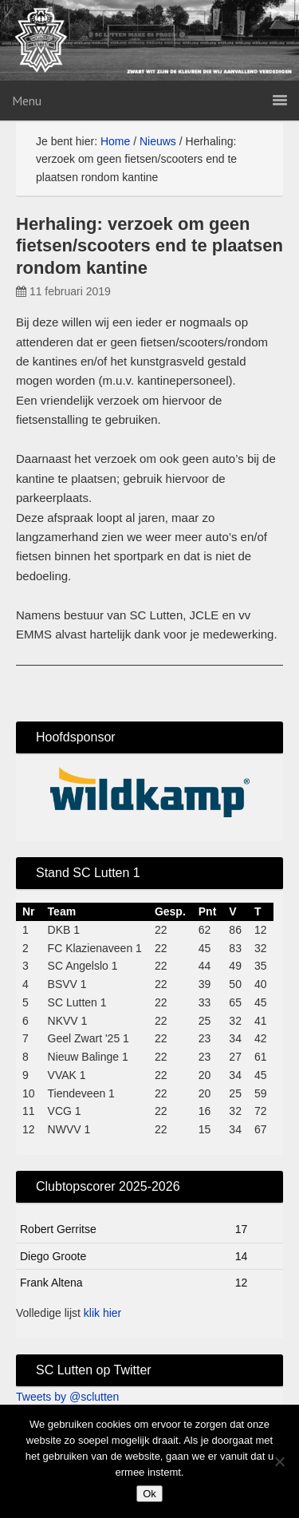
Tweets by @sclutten (67, 1396)
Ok (149, 1494)
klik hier (102, 1313)
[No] (279, 1461)
